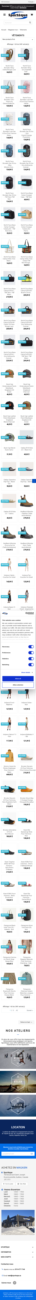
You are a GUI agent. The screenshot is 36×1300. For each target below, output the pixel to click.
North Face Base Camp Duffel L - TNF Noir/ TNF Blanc (10, 291)
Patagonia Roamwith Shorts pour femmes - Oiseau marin (9, 992)
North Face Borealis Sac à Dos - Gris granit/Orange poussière (26, 133)
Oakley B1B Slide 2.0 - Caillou (10, 512)
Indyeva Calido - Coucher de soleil (9, 576)
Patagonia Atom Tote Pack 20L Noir (27, 927)
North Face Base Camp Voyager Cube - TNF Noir (27, 195)
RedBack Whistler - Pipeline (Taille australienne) (27, 513)
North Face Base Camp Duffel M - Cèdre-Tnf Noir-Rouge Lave (10, 323)
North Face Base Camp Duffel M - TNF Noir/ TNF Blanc (27, 355)
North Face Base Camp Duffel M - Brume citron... (27, 290)
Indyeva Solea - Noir (26, 703)
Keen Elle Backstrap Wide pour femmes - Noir (26, 833)
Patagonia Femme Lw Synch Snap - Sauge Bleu (9, 959)
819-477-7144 (20, 1269)
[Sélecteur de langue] (31, 2)
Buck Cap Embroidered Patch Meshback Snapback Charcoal (26, 388)
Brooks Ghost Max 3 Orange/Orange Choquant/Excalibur (27, 800)
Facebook (14, 1282)
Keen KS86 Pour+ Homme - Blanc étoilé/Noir (9, 895)
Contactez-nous (7, 1264)
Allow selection (18, 685)
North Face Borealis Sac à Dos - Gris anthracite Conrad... (26, 164)
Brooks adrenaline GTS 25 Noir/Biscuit (9, 832)
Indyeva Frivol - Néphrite (9, 703)
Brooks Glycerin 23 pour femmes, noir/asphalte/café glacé (9, 801)
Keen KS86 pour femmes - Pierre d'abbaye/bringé (27, 864)
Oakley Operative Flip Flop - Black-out (10, 482)
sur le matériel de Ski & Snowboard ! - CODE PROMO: (18, 7)
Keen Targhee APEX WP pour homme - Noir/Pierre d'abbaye (9, 865)
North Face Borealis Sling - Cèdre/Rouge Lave (9, 68)
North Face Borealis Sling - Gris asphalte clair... (26, 68)
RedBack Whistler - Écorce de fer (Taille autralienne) (9, 545)
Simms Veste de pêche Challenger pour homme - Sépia (9, 769)
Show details (25, 672)
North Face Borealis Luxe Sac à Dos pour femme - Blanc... (9, 132)
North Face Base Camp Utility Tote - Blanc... (9, 259)
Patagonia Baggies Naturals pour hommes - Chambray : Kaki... (26, 960)
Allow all (18, 678)
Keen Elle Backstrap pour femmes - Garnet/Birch (26, 896)
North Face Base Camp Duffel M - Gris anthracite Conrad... (27, 323)
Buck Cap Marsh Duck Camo (9, 449)
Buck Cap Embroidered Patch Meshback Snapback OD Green (9, 388)
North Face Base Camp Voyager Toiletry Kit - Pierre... (27, 228)
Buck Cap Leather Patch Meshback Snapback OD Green (27, 419)
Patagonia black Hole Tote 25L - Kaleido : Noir (9, 927)
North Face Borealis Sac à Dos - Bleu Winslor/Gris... (9, 164)
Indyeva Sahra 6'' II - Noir (9, 735)
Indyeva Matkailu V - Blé (27, 735)
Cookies (18, 1298)
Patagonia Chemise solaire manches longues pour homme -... (26, 992)
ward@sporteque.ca (14, 1276)
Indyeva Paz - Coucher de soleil (26, 576)
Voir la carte (9, 1184)
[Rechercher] (18, 23)
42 (17, 1010)
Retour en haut (26, 1022)
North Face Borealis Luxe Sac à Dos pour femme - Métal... (27, 100)
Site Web (23, 1184)
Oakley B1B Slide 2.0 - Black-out (27, 449)
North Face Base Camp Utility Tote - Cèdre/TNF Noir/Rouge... (26, 259)
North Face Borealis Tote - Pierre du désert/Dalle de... (9, 100)
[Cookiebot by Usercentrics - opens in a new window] (26, 613)
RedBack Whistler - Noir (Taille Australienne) (27, 545)
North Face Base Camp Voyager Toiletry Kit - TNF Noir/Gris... (10, 228)
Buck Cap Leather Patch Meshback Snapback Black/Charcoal (9, 419)
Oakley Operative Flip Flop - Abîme (26, 481)
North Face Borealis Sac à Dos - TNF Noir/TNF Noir (9, 196)
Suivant (30, 1011)
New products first (18, 39)
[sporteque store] (18, 1222)
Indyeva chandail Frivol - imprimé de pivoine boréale (26, 609)
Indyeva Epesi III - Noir (9, 608)
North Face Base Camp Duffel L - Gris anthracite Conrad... (10, 355)
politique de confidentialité (25, 1296)
